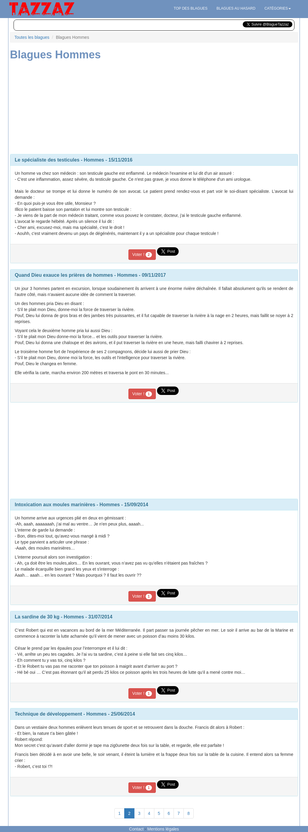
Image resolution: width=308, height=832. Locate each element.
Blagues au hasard (236, 8)
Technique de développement (48, 713)
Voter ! (142, 254)
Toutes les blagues (31, 37)
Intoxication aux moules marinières (55, 504)
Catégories (277, 8)
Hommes (94, 159)
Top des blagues (191, 8)
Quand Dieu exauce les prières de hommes (64, 275)
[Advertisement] (154, 106)
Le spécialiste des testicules (47, 159)
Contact (136, 829)
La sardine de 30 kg (37, 616)
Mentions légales (163, 829)
